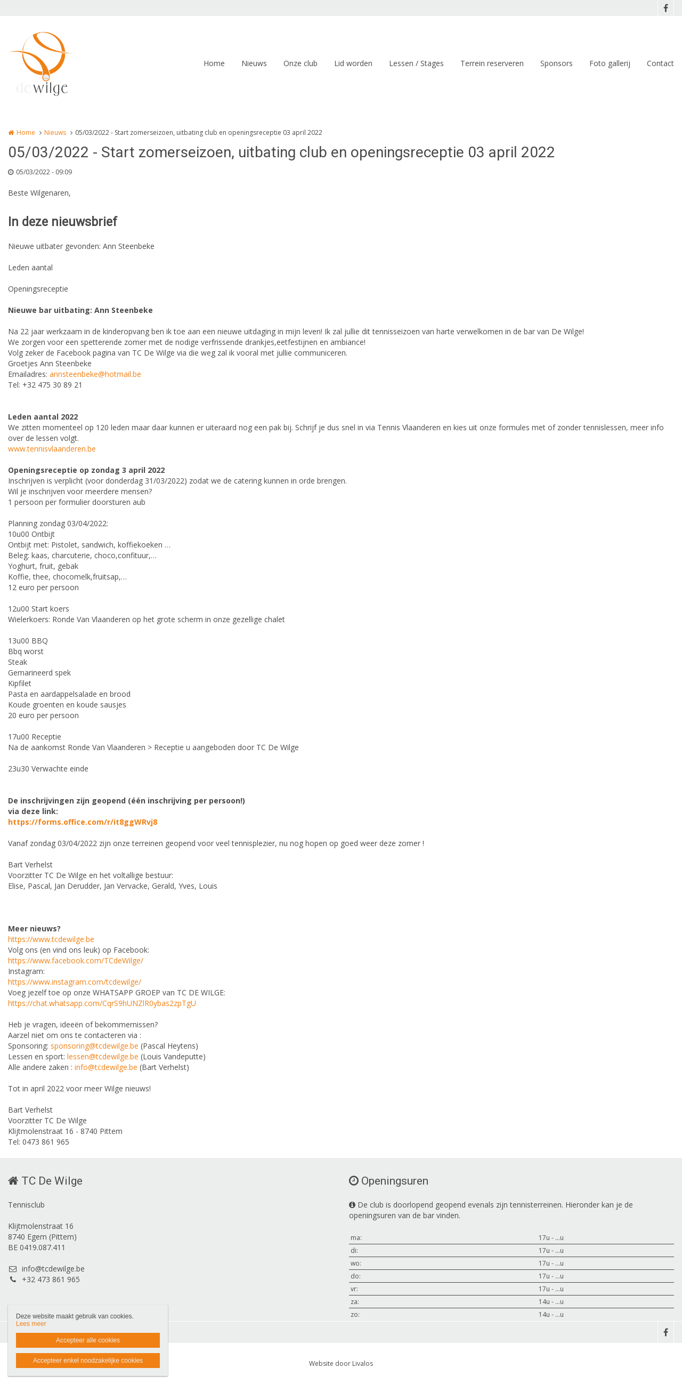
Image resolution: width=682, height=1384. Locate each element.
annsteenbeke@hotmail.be (95, 374)
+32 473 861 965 (44, 1279)
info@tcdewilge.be (106, 1067)
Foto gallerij (609, 63)
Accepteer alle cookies (88, 1340)
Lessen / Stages (416, 63)
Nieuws (254, 63)
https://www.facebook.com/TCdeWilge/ (75, 960)
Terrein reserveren (492, 63)
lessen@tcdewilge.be (103, 1056)
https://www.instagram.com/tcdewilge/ (74, 982)
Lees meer (31, 1323)
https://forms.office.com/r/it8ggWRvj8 (82, 822)
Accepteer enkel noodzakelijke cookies (88, 1360)
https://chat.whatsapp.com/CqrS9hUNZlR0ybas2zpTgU (102, 1003)
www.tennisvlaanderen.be (52, 449)
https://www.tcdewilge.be (51, 939)
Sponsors (556, 63)
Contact (660, 63)
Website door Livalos (341, 1363)
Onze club (300, 63)
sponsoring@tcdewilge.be (95, 1046)
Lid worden (353, 63)
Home (214, 63)
